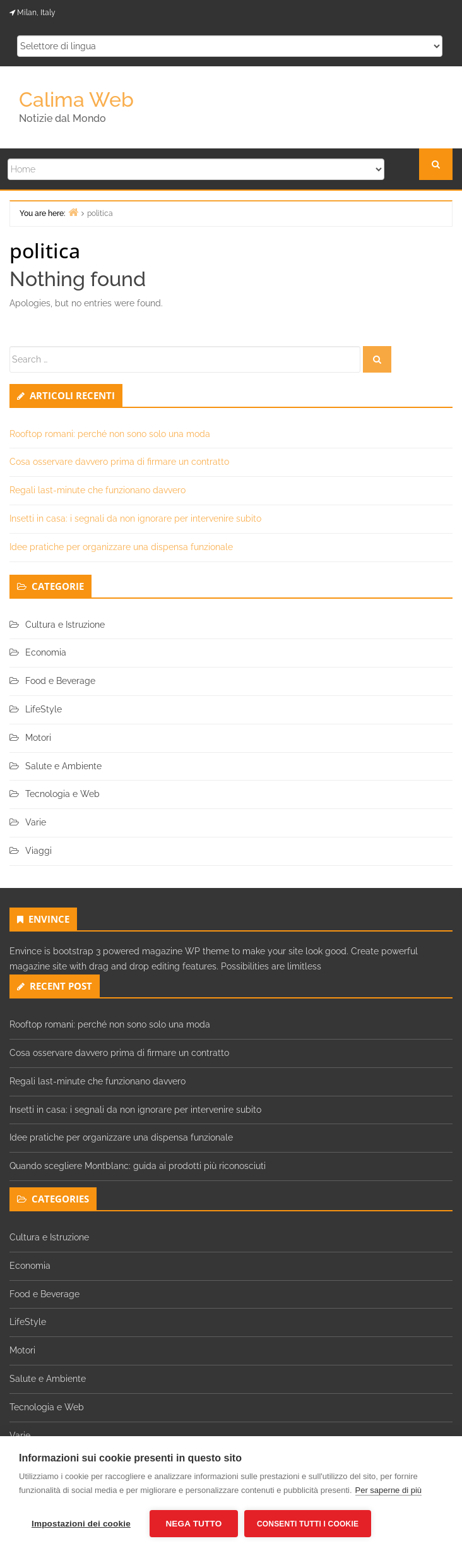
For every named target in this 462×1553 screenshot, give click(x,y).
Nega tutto (193, 1523)
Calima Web (76, 99)
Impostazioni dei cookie (81, 1523)
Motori (38, 738)
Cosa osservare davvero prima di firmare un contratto (119, 462)
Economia (45, 652)
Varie (35, 822)
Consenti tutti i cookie (307, 1524)
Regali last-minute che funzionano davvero (97, 490)
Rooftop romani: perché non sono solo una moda (109, 434)
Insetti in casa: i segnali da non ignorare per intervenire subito (135, 518)
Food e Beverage (60, 681)
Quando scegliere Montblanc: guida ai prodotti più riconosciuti (137, 1166)
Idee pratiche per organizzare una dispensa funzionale (121, 547)
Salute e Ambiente (63, 766)
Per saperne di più (388, 1490)
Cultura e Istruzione (65, 625)
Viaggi (38, 851)
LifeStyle (43, 709)
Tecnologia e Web (62, 794)
